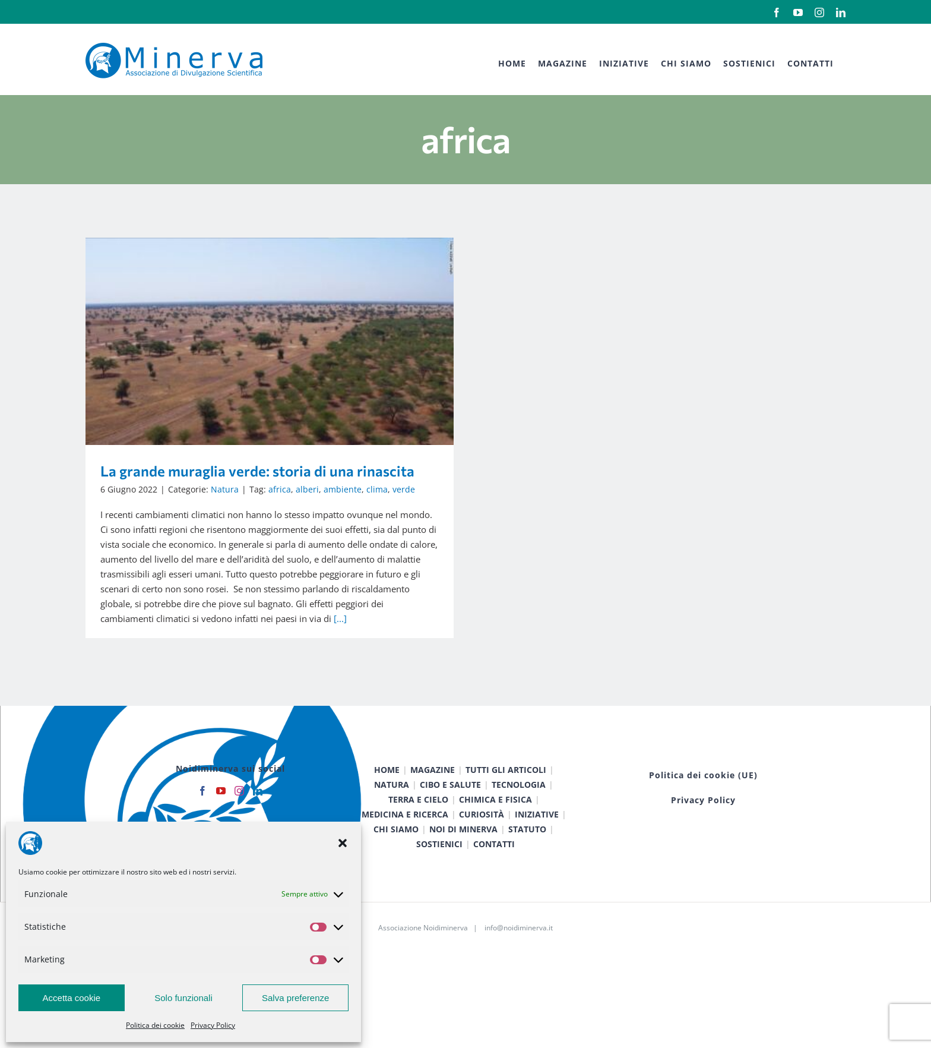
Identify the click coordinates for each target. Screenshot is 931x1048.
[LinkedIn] (257, 806)
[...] (340, 618)
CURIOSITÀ (481, 829)
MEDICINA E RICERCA (405, 829)
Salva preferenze (295, 998)
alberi (307, 489)
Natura (225, 489)
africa (279, 489)
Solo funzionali (183, 998)
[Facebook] (202, 806)
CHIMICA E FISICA (495, 814)
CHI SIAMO (396, 844)
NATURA (391, 800)
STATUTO (527, 844)
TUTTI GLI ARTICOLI (506, 785)
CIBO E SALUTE (450, 800)
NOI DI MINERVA (463, 844)
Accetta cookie (72, 998)
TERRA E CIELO (418, 814)
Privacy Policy (213, 1025)
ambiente (343, 489)
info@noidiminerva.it (518, 943)
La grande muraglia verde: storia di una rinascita (257, 470)
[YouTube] (221, 806)
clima (377, 489)
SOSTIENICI (439, 859)
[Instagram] (239, 806)
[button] (343, 843)
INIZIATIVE (537, 829)
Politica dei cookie (155, 1025)
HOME (387, 785)
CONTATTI (494, 859)
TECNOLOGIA (519, 800)
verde (403, 489)
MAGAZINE (432, 785)
